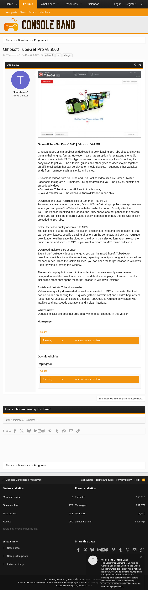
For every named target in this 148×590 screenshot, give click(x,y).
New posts (11, 12)
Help (137, 479)
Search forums (28, 12)
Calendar (93, 4)
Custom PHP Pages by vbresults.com (74, 585)
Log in (57, 340)
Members (45, 12)
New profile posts (17, 556)
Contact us (87, 479)
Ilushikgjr (140, 521)
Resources (71, 4)
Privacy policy (124, 479)
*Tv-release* (13, 55)
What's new (48, 4)
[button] (16, 4)
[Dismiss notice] (140, 557)
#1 (140, 65)
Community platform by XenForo (74, 579)
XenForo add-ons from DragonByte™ (62, 582)
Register (69, 340)
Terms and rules (105, 479)
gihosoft (49, 55)
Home (9, 4)
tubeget (67, 55)
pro (58, 55)
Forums (28, 4)
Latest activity (15, 564)
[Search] (142, 4)
